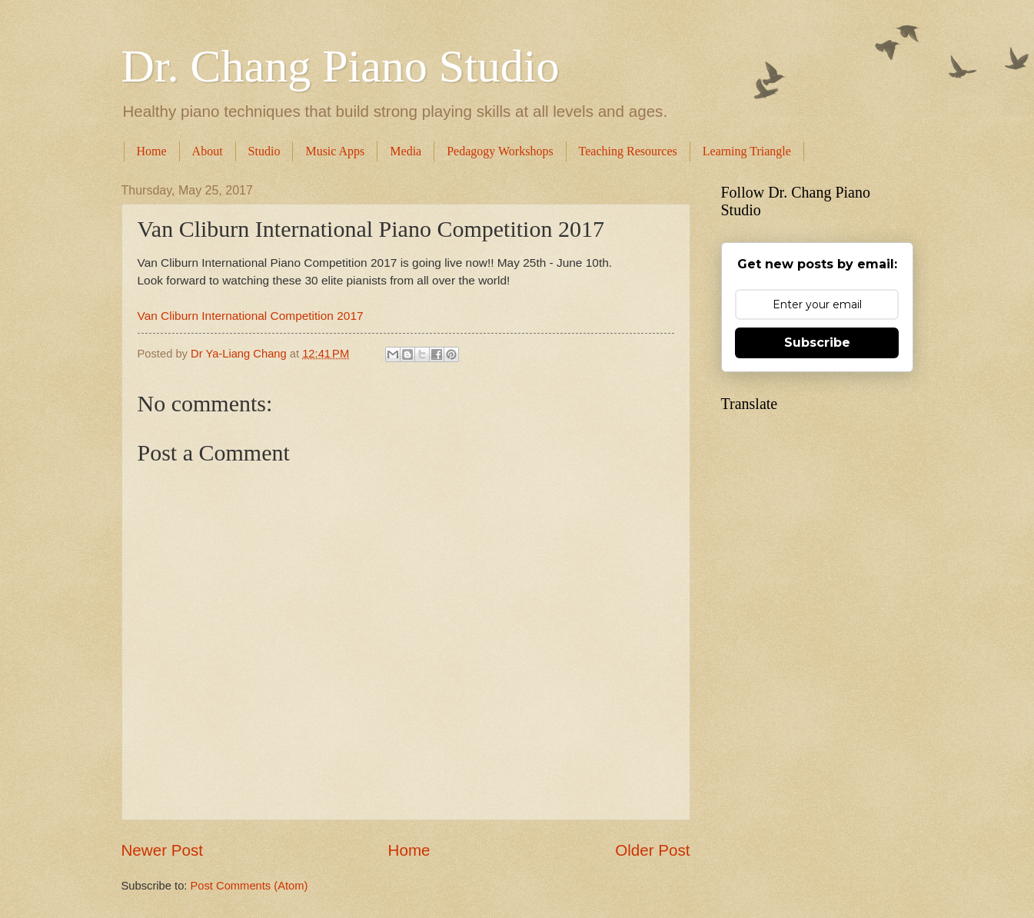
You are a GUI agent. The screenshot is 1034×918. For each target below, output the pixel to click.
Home (152, 151)
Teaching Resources (628, 151)
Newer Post (162, 850)
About (207, 151)
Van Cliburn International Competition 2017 (251, 315)
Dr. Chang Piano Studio (340, 66)
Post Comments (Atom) (249, 886)
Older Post (652, 850)
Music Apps (334, 151)
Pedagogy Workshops (500, 151)
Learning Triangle (747, 151)
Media (405, 151)
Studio (264, 151)
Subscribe (817, 342)
